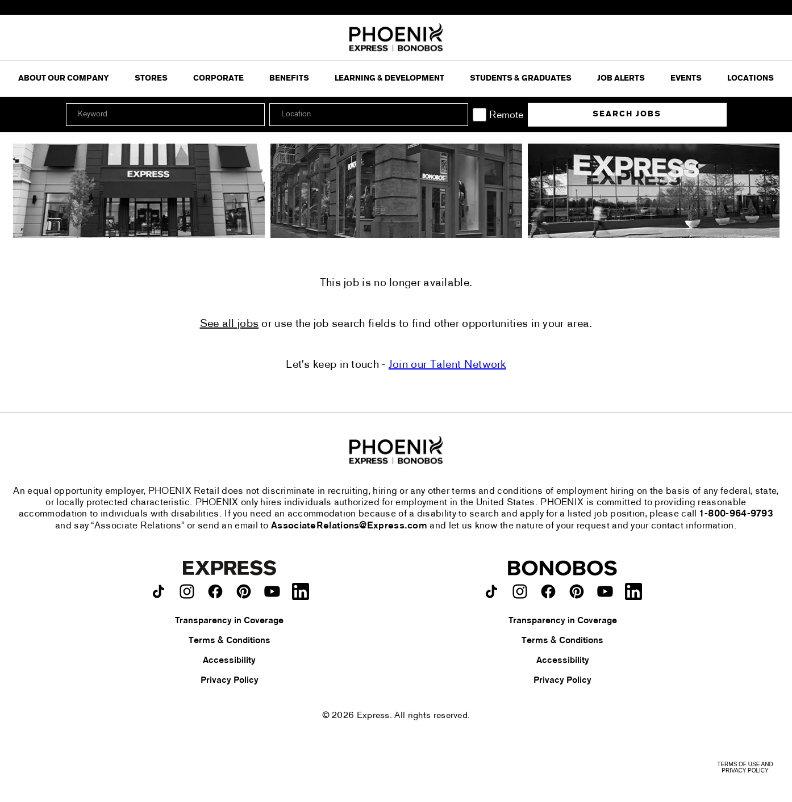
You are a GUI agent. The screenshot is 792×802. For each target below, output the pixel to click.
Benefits (289, 79)
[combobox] (368, 114)
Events (686, 79)
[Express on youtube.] (272, 591)
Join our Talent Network (447, 364)
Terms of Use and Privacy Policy (745, 767)
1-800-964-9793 (736, 514)
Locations (750, 79)
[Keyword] (165, 114)
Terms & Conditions (229, 641)
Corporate (218, 79)
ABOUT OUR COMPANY (63, 79)
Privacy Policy (230, 680)
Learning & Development (389, 79)
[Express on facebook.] (215, 591)
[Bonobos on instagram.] (519, 591)
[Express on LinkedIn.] (300, 591)
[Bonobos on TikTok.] (491, 591)
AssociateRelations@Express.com (349, 526)
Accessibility (229, 660)
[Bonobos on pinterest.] (576, 591)
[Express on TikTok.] (158, 591)
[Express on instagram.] (187, 591)
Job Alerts (621, 79)
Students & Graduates (521, 79)
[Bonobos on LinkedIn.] (633, 591)
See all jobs (229, 324)
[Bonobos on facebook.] (548, 591)
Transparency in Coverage (229, 621)
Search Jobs (627, 114)
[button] (458, 114)
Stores (151, 79)
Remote (506, 115)
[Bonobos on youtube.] (605, 591)
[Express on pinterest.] (243, 591)
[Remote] (479, 114)
